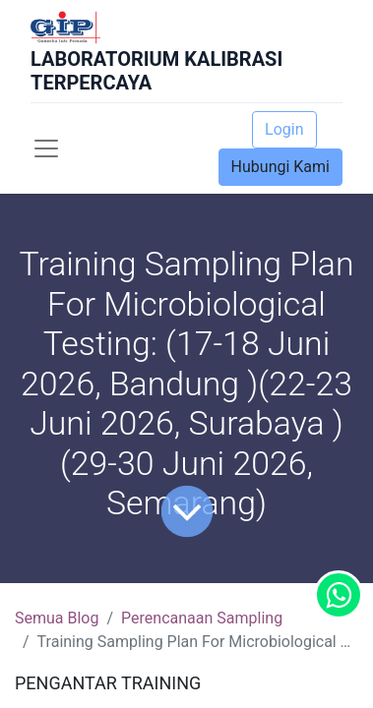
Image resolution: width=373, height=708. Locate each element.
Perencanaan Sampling (201, 618)
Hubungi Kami (280, 166)
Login (284, 129)
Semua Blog (56, 618)
